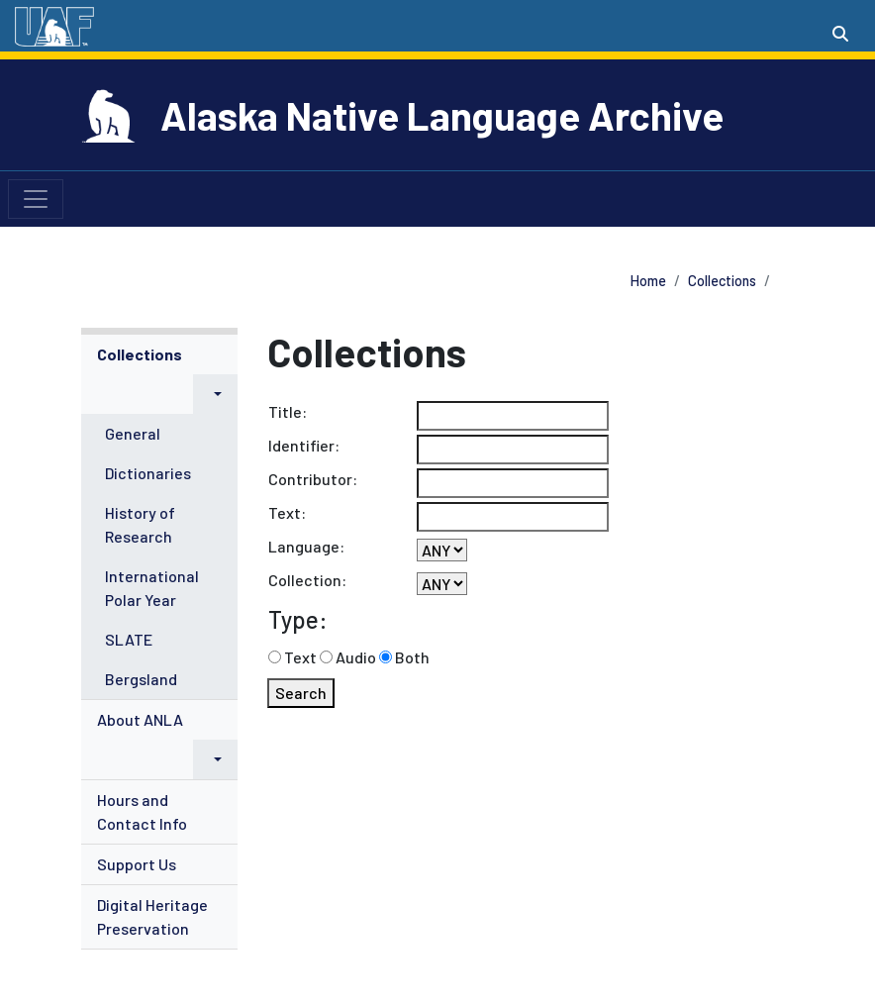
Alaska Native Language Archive (442, 115)
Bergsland (141, 678)
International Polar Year (152, 587)
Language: (306, 546)
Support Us (136, 863)
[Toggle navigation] (35, 199)
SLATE (128, 639)
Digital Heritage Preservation (152, 916)
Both (412, 657)
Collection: (307, 579)
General (132, 433)
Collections (722, 280)
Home (648, 280)
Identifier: (304, 445)
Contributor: (312, 478)
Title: (287, 411)
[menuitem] (159, 517)
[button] (215, 394)
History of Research (140, 524)
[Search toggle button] (840, 33)
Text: (287, 512)
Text (300, 657)
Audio (356, 657)
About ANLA (140, 719)
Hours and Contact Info (142, 811)
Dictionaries (148, 472)
